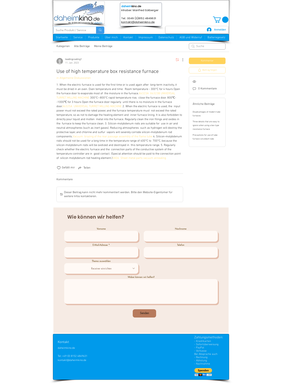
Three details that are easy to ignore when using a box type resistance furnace (206, 125)
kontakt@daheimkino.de (72, 360)
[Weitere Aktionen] (181, 60)
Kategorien (63, 46)
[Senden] (144, 313)
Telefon (180, 245)
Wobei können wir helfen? (141, 277)
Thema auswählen (101, 261)
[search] (207, 46)
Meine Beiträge (103, 46)
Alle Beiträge (82, 46)
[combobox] (101, 268)
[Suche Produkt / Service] (72, 30)
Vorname (101, 229)
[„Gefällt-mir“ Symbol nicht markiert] (58, 168)
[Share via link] (84, 168)
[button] (220, 20)
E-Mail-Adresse (100, 245)
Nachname (181, 229)
